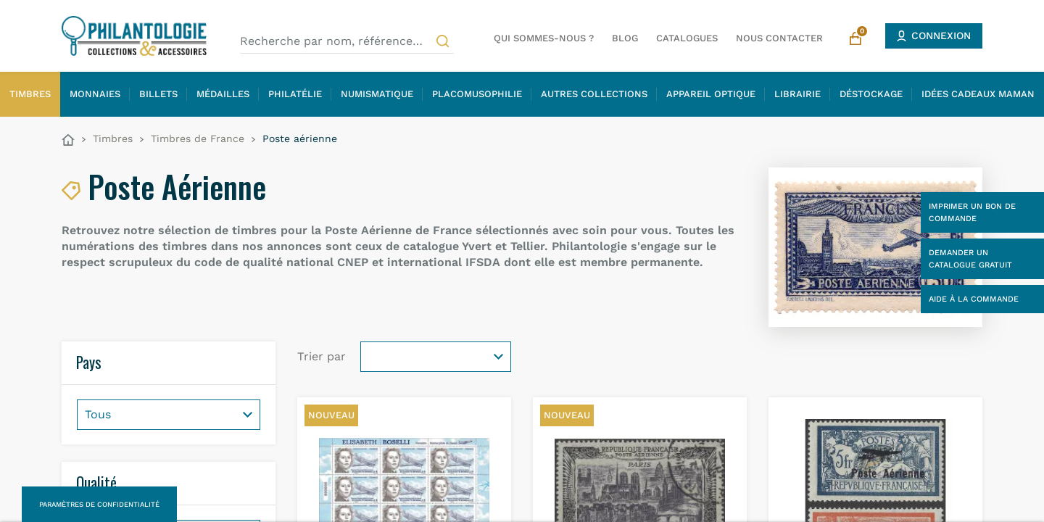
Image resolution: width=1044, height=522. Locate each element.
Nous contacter (779, 38)
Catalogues (687, 38)
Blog (625, 38)
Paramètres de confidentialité (99, 504)
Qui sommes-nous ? (544, 38)
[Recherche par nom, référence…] (347, 41)
